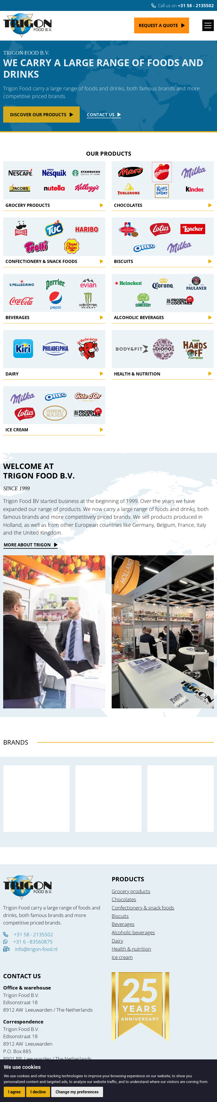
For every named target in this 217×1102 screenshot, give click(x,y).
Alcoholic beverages (133, 932)
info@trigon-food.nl (36, 949)
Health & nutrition (131, 948)
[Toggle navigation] (208, 25)
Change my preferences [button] (77, 1092)
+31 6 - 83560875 (27, 941)
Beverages (123, 924)
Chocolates (124, 899)
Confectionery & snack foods (143, 907)
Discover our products (38, 114)
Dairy (117, 940)
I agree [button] (14, 1092)
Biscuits (120, 916)
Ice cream (122, 957)
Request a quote (158, 25)
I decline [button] (38, 1092)
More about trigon (27, 545)
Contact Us (100, 114)
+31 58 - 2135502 (28, 934)
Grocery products (131, 891)
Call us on (182, 5)
